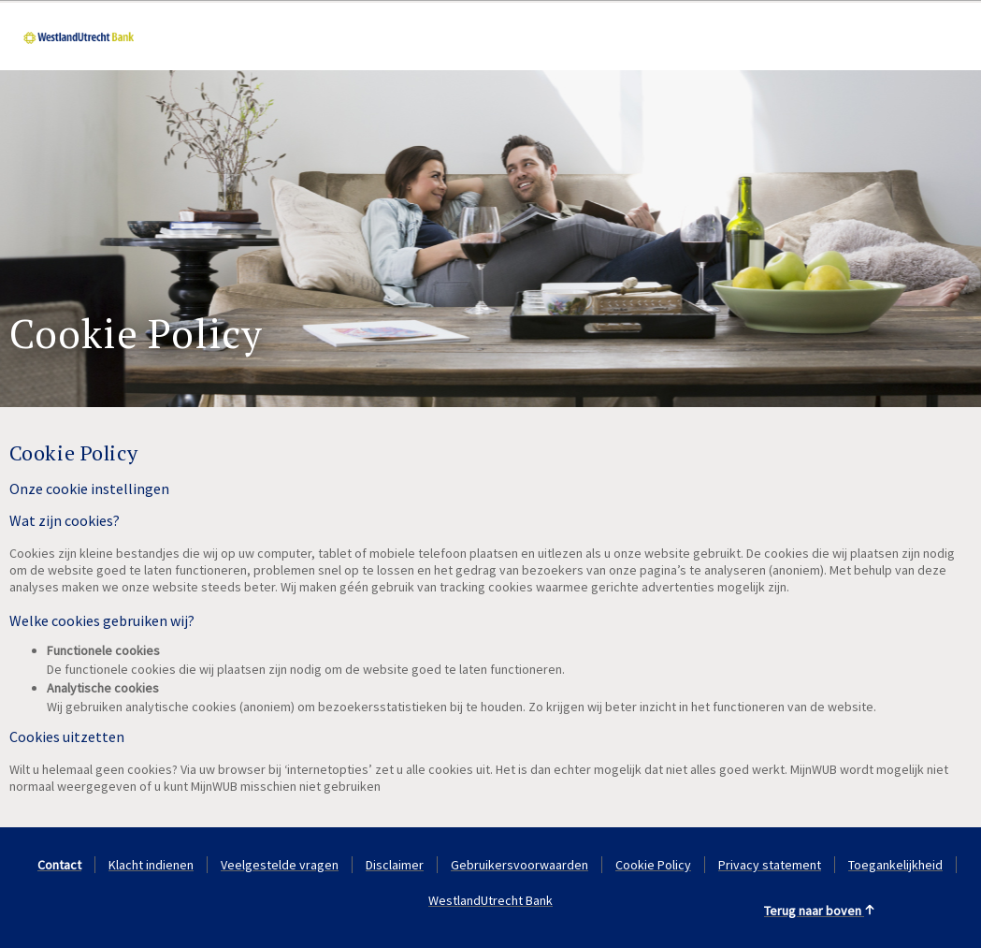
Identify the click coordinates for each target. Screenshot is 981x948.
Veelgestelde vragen (280, 864)
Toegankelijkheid (895, 864)
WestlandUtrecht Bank (490, 900)
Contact (59, 864)
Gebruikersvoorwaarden (519, 864)
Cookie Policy (653, 864)
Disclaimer (395, 864)
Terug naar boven (819, 910)
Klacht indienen (151, 864)
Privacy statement (769, 864)
